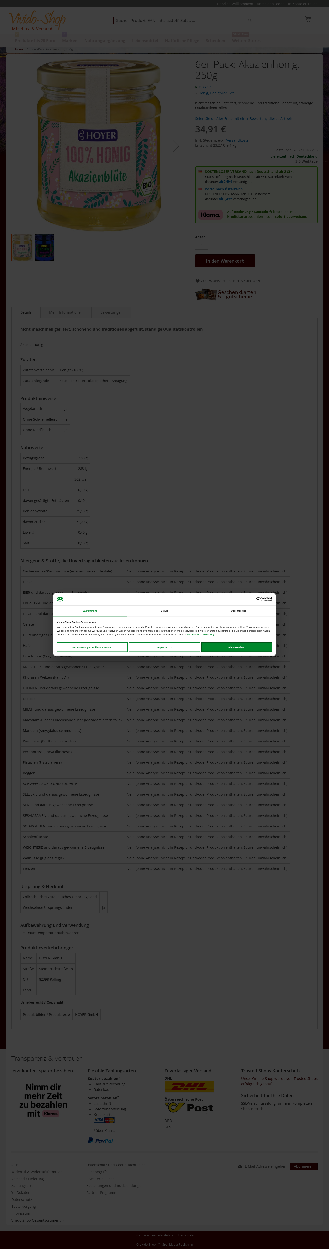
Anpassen (164, 647)
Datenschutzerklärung (200, 634)
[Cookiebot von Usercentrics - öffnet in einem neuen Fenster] (250, 599)
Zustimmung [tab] (90, 611)
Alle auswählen (236, 647)
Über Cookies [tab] (238, 611)
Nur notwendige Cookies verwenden (92, 647)
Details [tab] (164, 611)
